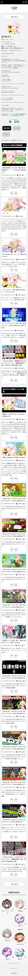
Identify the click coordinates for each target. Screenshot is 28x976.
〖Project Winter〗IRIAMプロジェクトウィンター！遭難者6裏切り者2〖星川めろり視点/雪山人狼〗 (14, 859)
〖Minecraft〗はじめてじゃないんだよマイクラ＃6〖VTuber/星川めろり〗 (14, 570)
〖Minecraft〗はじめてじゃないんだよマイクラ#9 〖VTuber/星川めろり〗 (14, 499)
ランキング (16, 128)
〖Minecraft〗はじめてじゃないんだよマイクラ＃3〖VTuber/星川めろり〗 (14, 748)
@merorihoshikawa (7, 41)
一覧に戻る (14, 16)
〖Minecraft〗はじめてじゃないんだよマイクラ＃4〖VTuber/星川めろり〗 (14, 712)
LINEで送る (15, 122)
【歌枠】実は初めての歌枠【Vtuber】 (14, 457)
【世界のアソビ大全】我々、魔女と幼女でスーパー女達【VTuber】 (14, 641)
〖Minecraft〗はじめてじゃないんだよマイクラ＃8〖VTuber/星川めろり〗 (14, 535)
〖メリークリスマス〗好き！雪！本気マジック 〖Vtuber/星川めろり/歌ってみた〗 (14, 325)
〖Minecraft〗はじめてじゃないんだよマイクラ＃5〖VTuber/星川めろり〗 (14, 677)
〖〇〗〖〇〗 (5, 213)
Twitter (13, 122)
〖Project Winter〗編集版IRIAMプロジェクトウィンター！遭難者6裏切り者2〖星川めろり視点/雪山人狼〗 (14, 363)
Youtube (11, 39)
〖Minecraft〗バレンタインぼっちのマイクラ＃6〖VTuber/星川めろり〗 (14, 606)
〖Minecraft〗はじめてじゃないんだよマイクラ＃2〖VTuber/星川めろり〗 (14, 783)
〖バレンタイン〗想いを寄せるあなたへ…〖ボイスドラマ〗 (14, 291)
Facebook (10, 122)
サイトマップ (14, 968)
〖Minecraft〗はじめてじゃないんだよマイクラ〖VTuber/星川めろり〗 (14, 820)
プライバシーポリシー (14, 963)
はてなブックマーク (18, 122)
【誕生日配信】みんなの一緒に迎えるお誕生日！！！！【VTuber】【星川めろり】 (14, 170)
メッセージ (6, 134)
